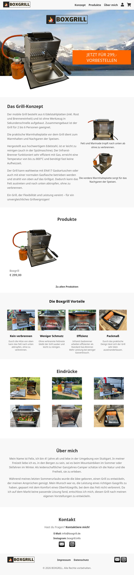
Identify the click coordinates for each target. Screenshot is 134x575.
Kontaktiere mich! (78, 527)
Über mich (111, 5)
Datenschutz (81, 560)
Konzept (80, 5)
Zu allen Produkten (67, 286)
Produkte (95, 5)
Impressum (64, 560)
